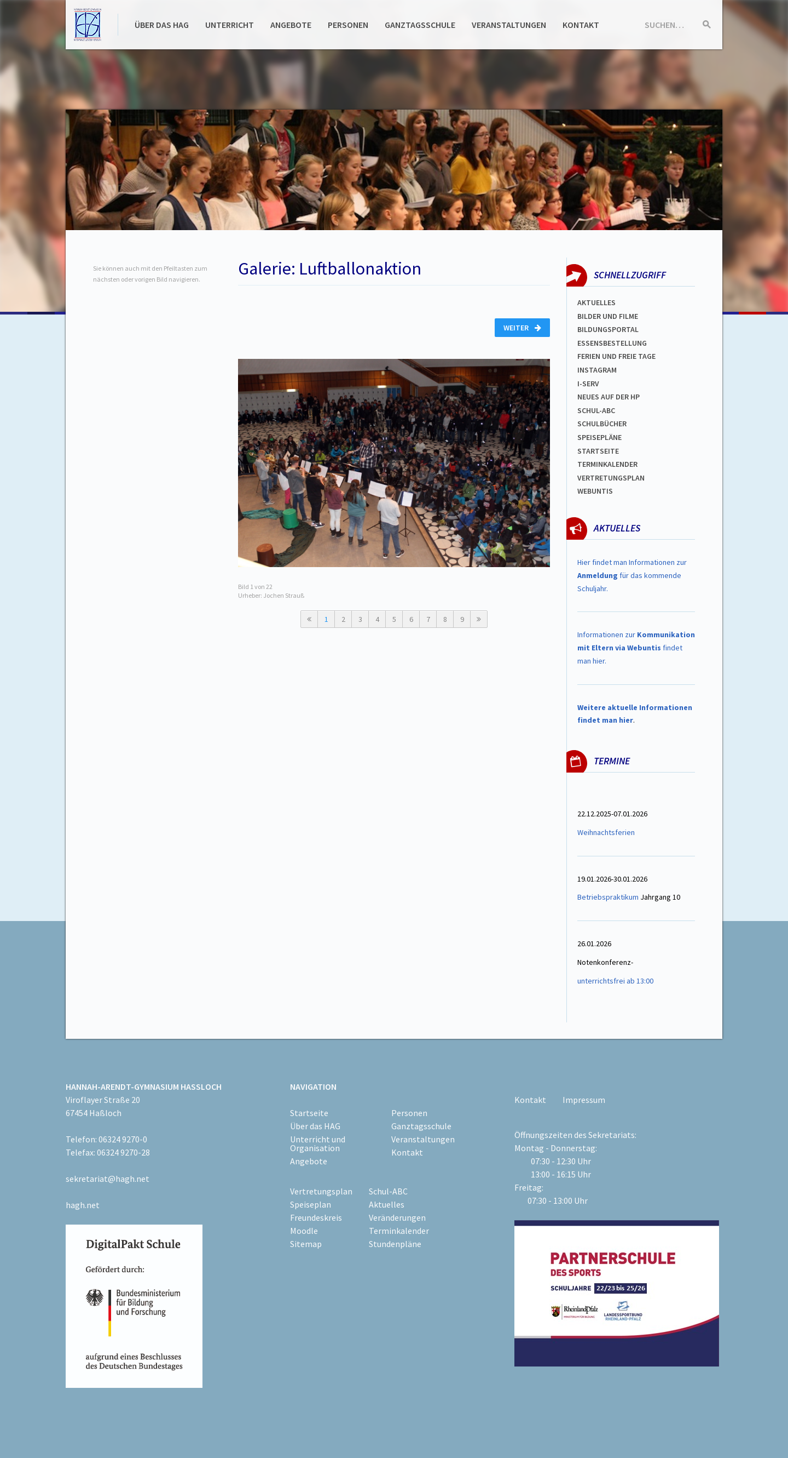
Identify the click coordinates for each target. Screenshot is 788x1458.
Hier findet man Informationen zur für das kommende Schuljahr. (632, 575)
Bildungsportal (608, 329)
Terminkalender (607, 464)
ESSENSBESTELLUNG (612, 343)
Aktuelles (596, 302)
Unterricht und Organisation (317, 1143)
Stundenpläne (395, 1243)
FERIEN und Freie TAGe (616, 356)
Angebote (290, 24)
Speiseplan (310, 1204)
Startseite (598, 451)
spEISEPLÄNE (599, 437)
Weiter (522, 328)
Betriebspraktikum (608, 897)
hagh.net (83, 1204)
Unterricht (229, 24)
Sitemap (306, 1243)
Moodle (304, 1230)
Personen (348, 24)
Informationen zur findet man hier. (636, 648)
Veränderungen (397, 1217)
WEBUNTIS (595, 491)
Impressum (584, 1099)
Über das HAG (162, 24)
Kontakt (581, 24)
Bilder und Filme (607, 316)
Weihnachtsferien (606, 832)
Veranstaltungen (509, 24)
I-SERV (588, 383)
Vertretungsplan (611, 478)
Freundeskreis (316, 1217)
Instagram (597, 370)
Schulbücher (602, 423)
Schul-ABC (388, 1191)
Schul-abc (596, 410)
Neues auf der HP (608, 397)
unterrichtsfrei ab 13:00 (615, 981)
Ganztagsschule (420, 24)
